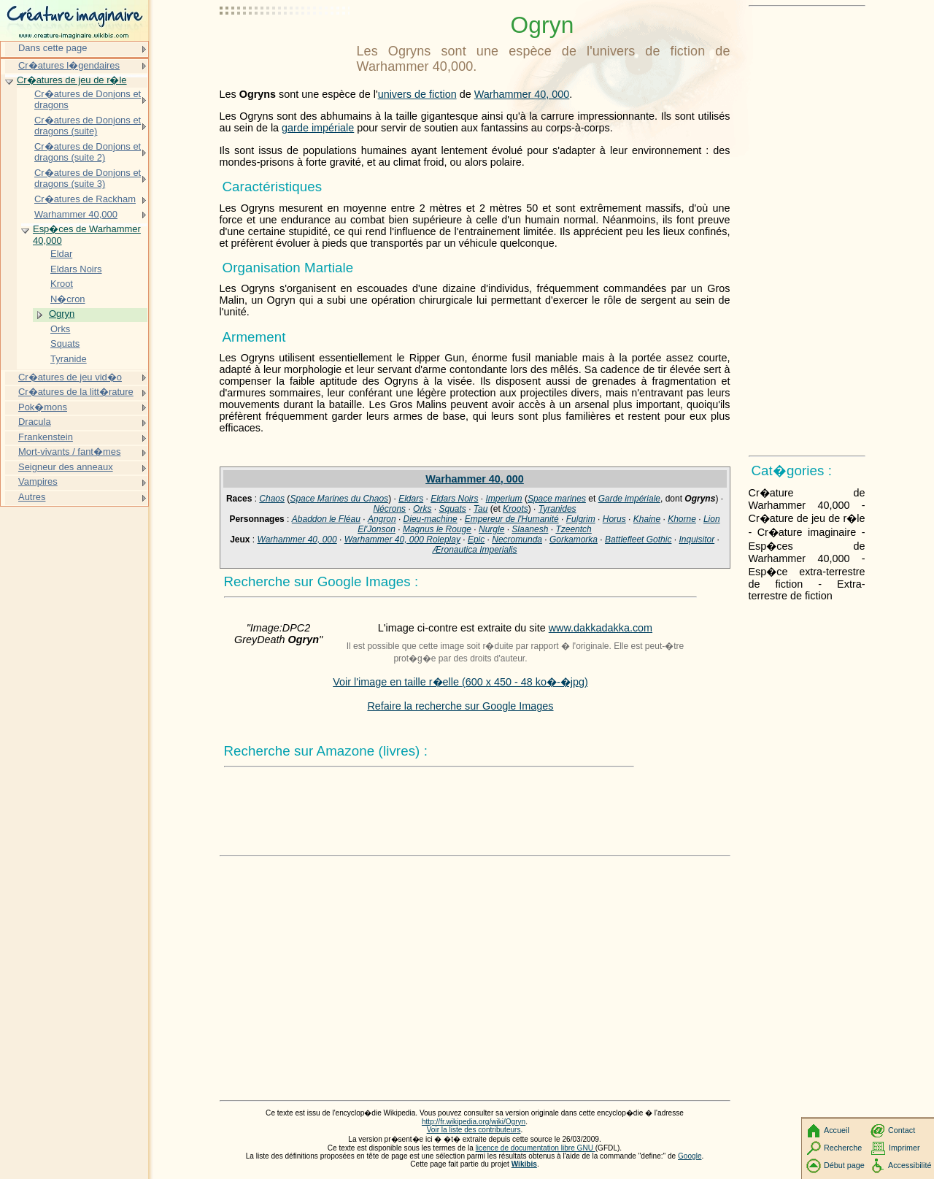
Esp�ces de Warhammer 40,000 (87, 234)
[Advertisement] (285, 47)
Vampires (38, 481)
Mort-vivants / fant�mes (69, 451)
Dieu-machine (431, 519)
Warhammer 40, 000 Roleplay (402, 539)
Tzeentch (573, 529)
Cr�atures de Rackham (85, 198)
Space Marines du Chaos (339, 499)
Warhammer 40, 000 (522, 94)
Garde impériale (629, 499)
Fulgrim (580, 519)
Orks (422, 509)
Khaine (646, 519)
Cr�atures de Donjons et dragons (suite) (87, 126)
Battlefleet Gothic (638, 539)
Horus (614, 519)
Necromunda (517, 539)
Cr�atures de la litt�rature (76, 391)
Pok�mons (42, 407)
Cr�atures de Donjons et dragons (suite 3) (87, 178)
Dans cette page (52, 47)
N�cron (67, 298)
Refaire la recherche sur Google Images (460, 706)
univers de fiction (417, 94)
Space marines (557, 499)
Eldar (61, 253)
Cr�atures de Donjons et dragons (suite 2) (87, 152)
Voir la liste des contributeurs (474, 1130)
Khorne (682, 519)
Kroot (61, 283)
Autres (31, 496)
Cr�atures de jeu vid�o (70, 377)
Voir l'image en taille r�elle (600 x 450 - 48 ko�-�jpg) (460, 682)
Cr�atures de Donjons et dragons (87, 99)
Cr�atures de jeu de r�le (72, 79)
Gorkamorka (573, 539)
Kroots (515, 509)
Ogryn (61, 313)
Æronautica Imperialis (474, 550)
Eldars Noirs (454, 499)
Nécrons (389, 509)
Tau (481, 509)
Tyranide (68, 358)
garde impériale (318, 128)
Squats (452, 509)
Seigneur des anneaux (65, 466)
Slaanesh (530, 529)
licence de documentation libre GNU (535, 1148)
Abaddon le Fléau (326, 519)
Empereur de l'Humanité (512, 519)
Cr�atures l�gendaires (69, 65)
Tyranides (557, 509)
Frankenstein (45, 436)
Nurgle (491, 529)
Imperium (504, 499)
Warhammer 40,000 (75, 214)
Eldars (410, 499)
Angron (382, 519)
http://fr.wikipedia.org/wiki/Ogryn (473, 1122)
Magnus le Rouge (437, 529)
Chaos (272, 499)
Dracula (34, 421)
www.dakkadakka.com (600, 628)
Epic (476, 539)
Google (690, 1156)
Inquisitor (696, 539)
